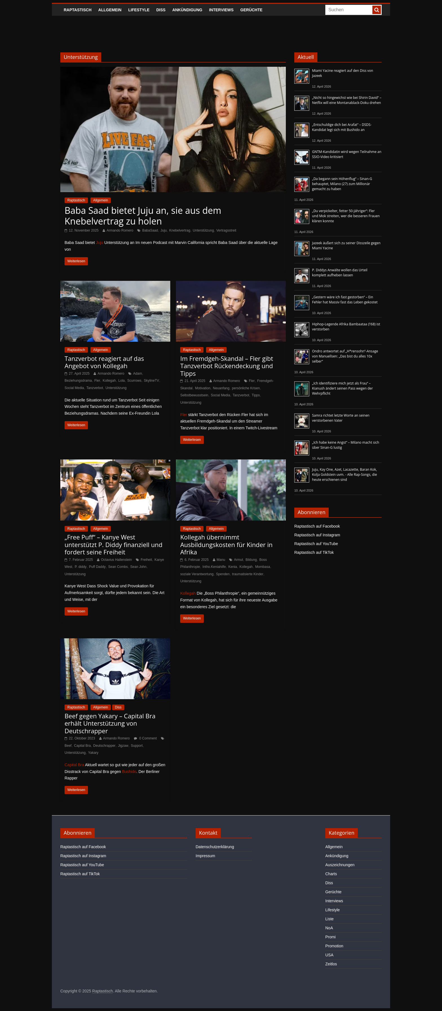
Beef (68, 746)
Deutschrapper (104, 746)
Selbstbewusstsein (194, 395)
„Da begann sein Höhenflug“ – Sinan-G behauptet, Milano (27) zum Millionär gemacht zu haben (342, 183)
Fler (97, 381)
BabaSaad (150, 230)
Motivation (203, 388)
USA (329, 955)
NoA (329, 928)
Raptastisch (78, 10)
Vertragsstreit (226, 230)
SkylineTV (151, 381)
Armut (238, 560)
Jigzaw (123, 746)
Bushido (129, 771)
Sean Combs (118, 567)
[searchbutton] (376, 10)
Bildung (251, 560)
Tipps (256, 395)
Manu (221, 560)
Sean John (138, 567)
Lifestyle (138, 10)
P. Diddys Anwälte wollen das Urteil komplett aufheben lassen (339, 272)
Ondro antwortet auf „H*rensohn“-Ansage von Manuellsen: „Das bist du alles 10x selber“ (345, 356)
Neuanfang (221, 388)
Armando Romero (120, 230)
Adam (137, 373)
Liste (329, 919)
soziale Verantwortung (196, 574)
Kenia (232, 567)
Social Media (74, 388)
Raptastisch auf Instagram (317, 535)
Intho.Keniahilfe (214, 567)
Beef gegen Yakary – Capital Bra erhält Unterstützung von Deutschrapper (110, 723)
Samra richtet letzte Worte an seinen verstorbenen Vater (341, 418)
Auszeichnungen (340, 865)
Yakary (93, 753)
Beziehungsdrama (78, 381)
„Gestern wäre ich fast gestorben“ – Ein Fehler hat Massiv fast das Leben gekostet (345, 300)
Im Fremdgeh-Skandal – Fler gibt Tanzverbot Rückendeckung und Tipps (226, 365)
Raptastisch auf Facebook (317, 526)
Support (137, 746)
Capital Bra (82, 746)
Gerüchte (251, 10)
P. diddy (81, 567)
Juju (163, 230)
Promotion (334, 946)
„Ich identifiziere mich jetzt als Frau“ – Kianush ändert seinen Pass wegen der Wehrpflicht (342, 388)
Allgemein (109, 10)
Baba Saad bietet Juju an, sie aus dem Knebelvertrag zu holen (143, 215)
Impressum (205, 856)
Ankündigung (187, 10)
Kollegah (109, 381)
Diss (160, 10)
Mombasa (262, 567)
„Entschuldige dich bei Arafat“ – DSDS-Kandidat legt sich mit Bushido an (342, 127)
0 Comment (145, 738)
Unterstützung (203, 230)
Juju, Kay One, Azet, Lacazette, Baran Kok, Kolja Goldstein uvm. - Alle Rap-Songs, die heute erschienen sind (344, 474)
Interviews (221, 10)
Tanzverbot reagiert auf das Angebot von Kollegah (104, 362)
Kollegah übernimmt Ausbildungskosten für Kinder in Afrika (226, 544)
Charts (331, 874)
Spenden (222, 574)
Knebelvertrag (179, 230)
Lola (121, 381)
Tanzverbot (95, 388)
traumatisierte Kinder (247, 574)
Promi (330, 937)
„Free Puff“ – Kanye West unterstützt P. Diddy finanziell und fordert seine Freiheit (113, 544)
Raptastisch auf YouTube (316, 543)
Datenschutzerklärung (215, 847)
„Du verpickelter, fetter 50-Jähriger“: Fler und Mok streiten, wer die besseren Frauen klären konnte (346, 215)
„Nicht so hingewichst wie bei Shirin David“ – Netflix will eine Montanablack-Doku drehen (346, 100)
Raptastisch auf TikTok (314, 552)
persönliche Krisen (246, 388)
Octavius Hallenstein (116, 560)
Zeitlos (331, 964)
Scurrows (134, 381)
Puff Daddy (97, 567)
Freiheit (146, 560)
